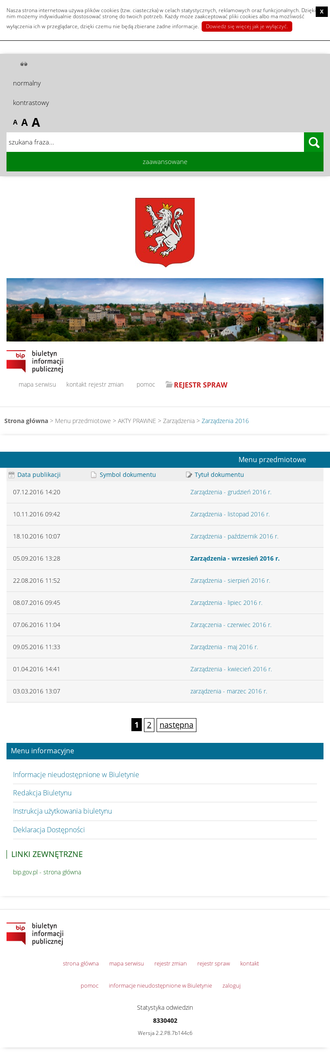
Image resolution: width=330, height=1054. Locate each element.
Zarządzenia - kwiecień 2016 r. (231, 669)
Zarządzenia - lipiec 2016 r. (226, 602)
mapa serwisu (37, 384)
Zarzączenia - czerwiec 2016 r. (230, 625)
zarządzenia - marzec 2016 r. (228, 691)
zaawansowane (165, 161)
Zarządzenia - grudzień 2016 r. (230, 492)
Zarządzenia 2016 (225, 421)
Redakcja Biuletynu (42, 793)
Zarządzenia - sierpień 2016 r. (230, 580)
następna (176, 724)
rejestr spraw (213, 963)
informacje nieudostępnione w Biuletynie (160, 985)
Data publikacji (35, 474)
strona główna (81, 963)
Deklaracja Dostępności (49, 829)
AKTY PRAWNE (137, 421)
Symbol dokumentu (123, 474)
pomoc (146, 384)
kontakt (76, 384)
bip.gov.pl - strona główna (47, 872)
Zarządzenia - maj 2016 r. (224, 647)
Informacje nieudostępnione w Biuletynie (76, 774)
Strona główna (26, 421)
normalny (27, 83)
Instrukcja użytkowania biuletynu (62, 811)
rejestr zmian (106, 384)
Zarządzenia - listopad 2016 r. (230, 514)
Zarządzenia (179, 421)
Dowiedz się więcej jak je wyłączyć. (247, 26)
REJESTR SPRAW (200, 385)
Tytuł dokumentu (215, 474)
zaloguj (231, 985)
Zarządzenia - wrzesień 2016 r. (235, 558)
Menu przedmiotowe (272, 460)
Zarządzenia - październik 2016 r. (234, 536)
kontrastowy (31, 102)
